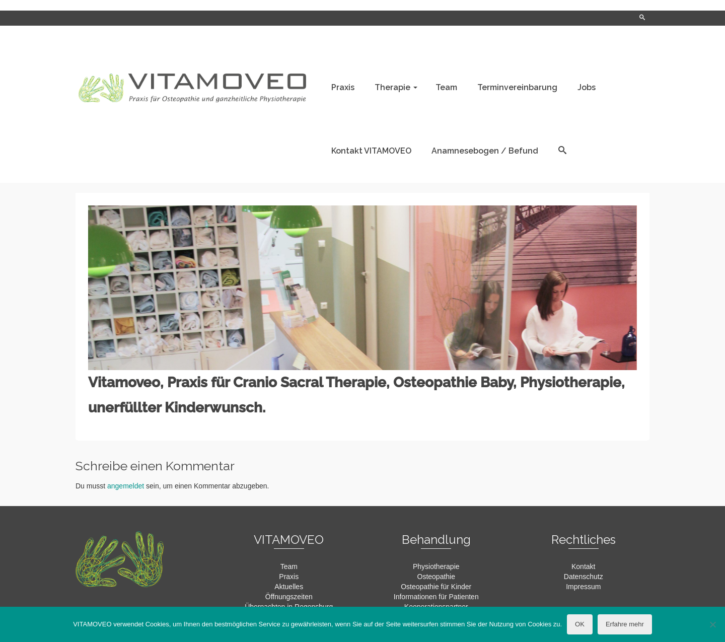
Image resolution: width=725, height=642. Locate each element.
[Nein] (712, 624)
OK (580, 624)
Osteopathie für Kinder (436, 587)
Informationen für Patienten (436, 597)
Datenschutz (583, 577)
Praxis (289, 577)
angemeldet (125, 486)
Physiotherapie (436, 566)
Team (289, 566)
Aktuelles (288, 587)
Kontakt (583, 566)
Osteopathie (436, 577)
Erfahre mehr (625, 624)
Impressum (583, 587)
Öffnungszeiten (289, 597)
